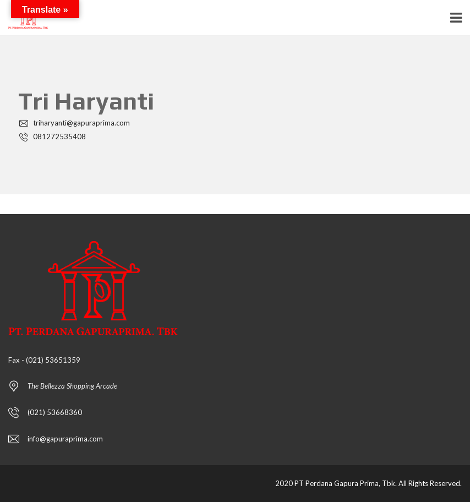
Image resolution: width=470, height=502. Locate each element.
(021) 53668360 (55, 412)
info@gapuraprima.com (65, 438)
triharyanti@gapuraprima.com (74, 122)
